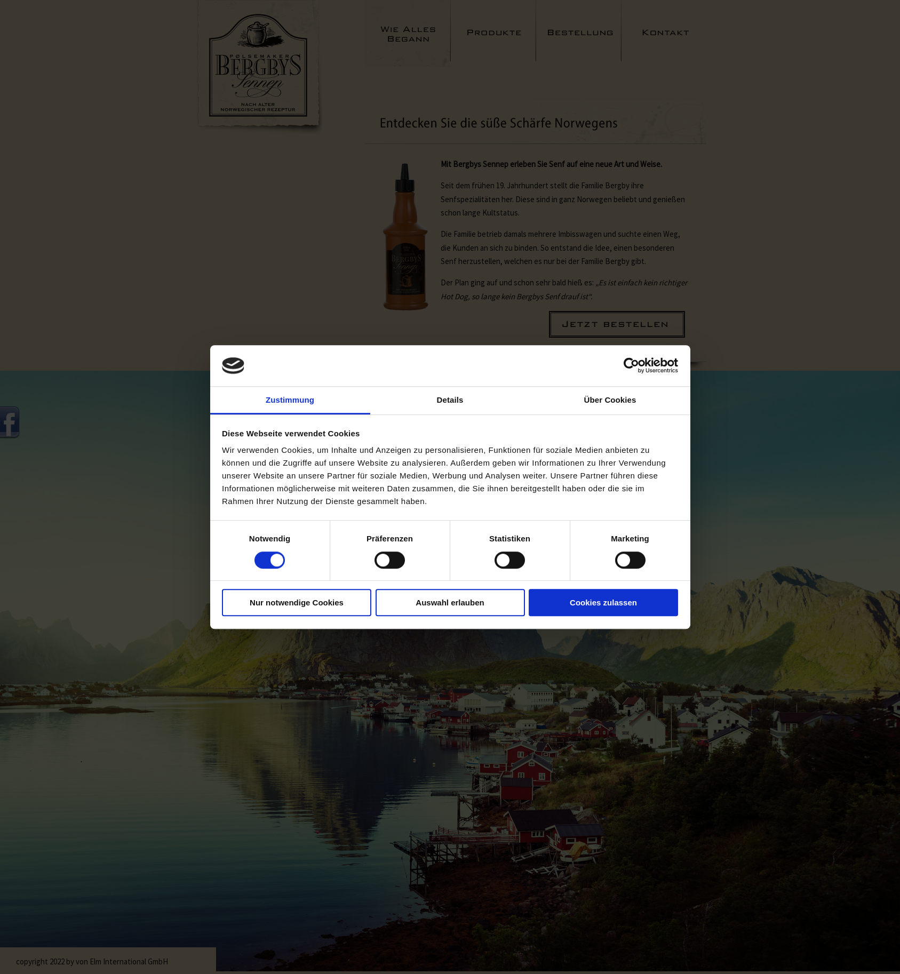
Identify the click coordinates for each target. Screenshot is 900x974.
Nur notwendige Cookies (297, 602)
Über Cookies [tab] (610, 399)
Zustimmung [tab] (290, 399)
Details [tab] (450, 399)
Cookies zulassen (603, 602)
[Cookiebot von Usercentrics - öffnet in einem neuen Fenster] (631, 366)
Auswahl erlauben (450, 602)
